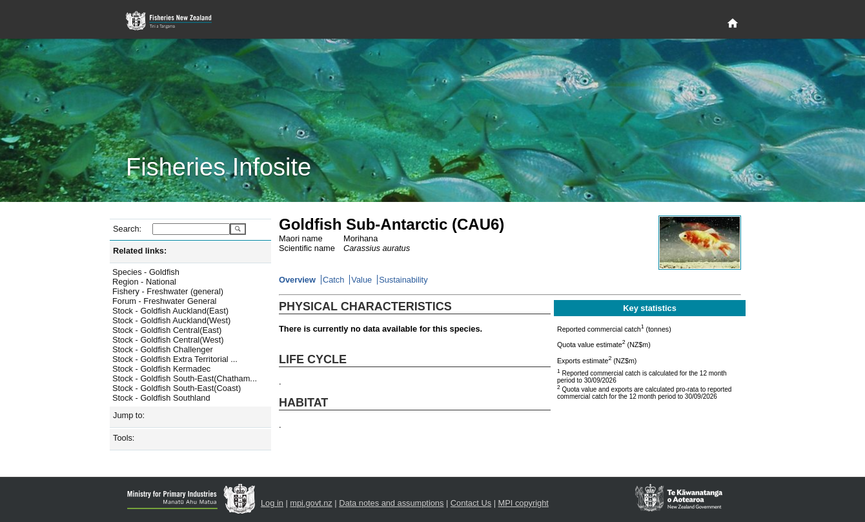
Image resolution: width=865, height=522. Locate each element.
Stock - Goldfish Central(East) (166, 330)
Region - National (144, 281)
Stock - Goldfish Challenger (162, 349)
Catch (333, 280)
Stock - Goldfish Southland (161, 398)
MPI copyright (523, 503)
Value (361, 280)
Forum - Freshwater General (164, 301)
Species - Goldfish (145, 272)
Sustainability (403, 280)
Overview (297, 280)
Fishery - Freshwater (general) (167, 291)
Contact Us (471, 503)
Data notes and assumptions (391, 503)
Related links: (140, 251)
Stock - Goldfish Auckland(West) (171, 320)
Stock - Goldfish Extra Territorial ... (175, 359)
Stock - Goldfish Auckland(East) (170, 311)
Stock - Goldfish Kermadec (161, 369)
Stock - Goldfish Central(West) (168, 340)
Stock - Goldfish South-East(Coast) (176, 388)
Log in (272, 503)
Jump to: (129, 415)
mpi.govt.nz (311, 503)
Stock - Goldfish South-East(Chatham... (184, 378)
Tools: (123, 438)
